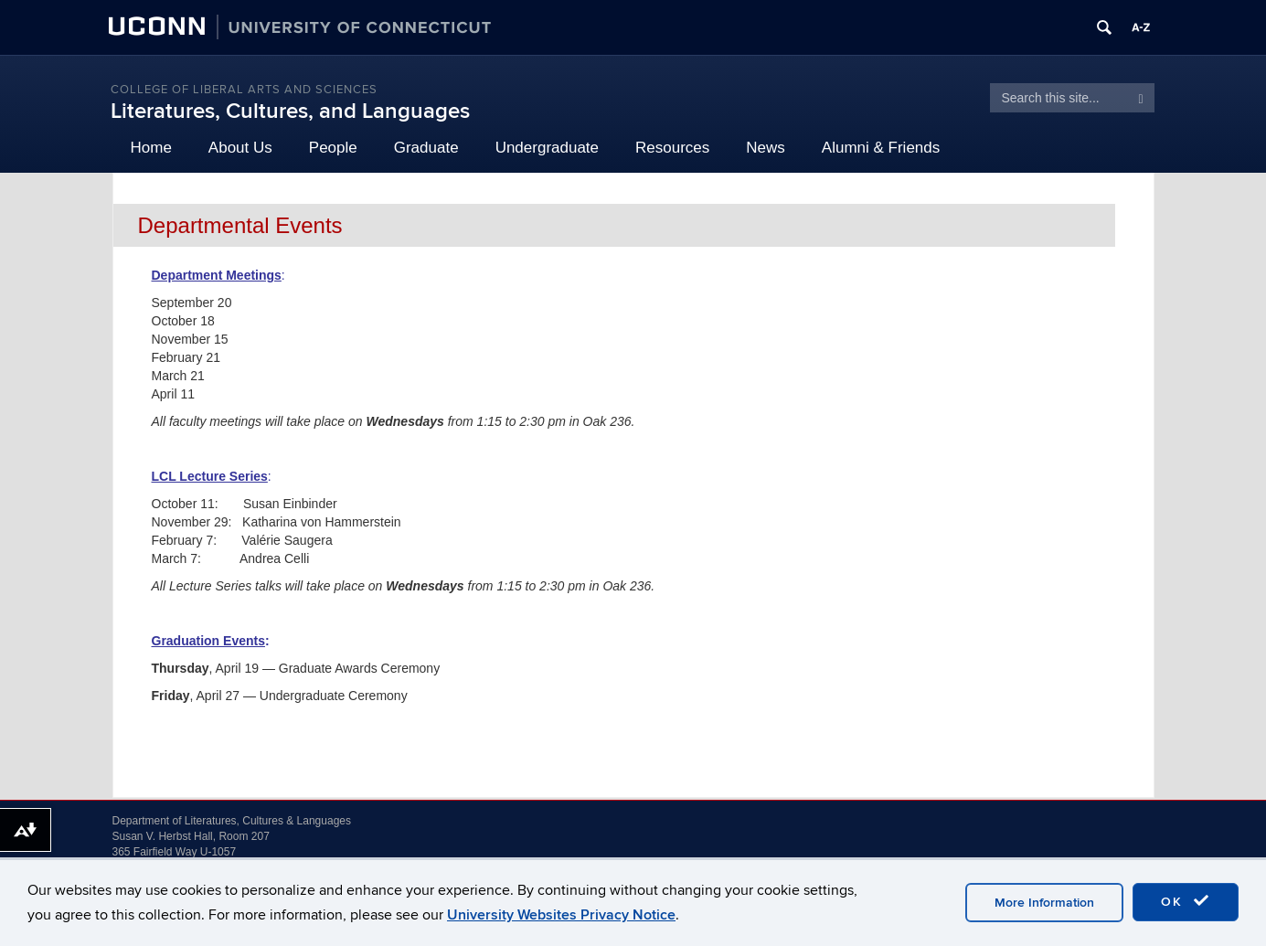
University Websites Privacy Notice (561, 915)
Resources (672, 147)
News (765, 147)
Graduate (426, 147)
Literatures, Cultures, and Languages (290, 111)
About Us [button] (240, 147)
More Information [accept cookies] (1044, 902)
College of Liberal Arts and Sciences (244, 89)
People (333, 147)
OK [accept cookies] (1185, 901)
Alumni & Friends (881, 147)
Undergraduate (547, 147)
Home (151, 147)
